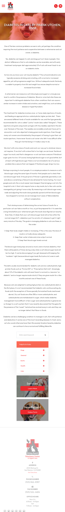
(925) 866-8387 (32, 486)
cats (22, 371)
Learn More (32, 388)
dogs (22, 350)
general (23, 355)
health (23, 366)
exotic (23, 360)
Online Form (32, 412)
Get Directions (32, 476)
